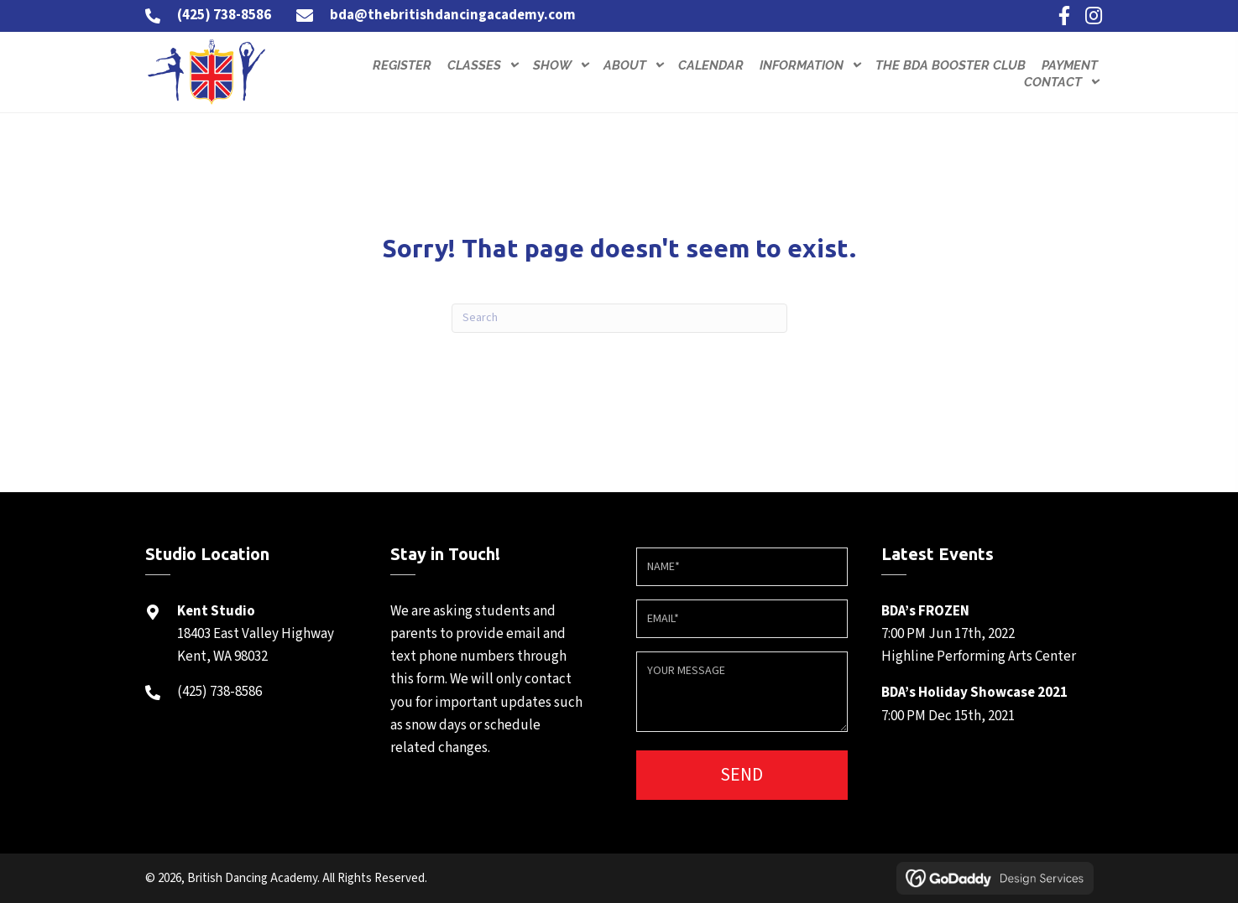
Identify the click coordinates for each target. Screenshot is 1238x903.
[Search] (619, 318)
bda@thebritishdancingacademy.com (453, 15)
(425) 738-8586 (224, 15)
